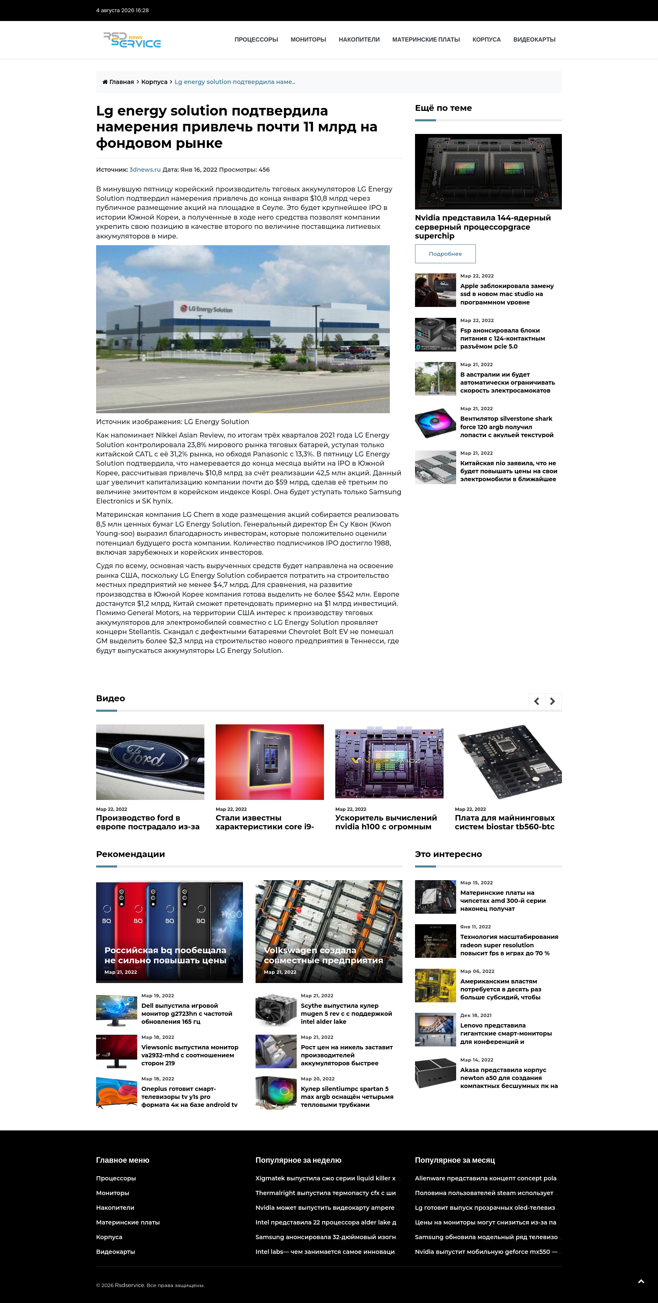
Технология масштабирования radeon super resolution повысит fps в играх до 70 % (509, 945)
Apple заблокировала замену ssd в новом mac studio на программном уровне (507, 294)
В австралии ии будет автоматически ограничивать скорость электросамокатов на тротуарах (507, 387)
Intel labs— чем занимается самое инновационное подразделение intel (368, 1252)
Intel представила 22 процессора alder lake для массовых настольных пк (370, 1222)
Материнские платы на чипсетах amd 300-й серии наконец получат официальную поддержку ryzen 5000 (503, 909)
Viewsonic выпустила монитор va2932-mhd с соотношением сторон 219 (189, 1055)
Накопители (359, 39)
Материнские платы (426, 39)
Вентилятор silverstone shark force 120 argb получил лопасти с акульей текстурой (507, 426)
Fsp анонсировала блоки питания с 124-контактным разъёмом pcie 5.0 (502, 338)
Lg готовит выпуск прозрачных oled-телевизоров (492, 1207)
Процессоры (256, 39)
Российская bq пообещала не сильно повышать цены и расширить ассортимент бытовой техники (165, 965)
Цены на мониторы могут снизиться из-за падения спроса (507, 1222)
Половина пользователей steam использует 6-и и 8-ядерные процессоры (531, 1193)
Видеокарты (535, 39)
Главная (118, 82)
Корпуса (487, 39)
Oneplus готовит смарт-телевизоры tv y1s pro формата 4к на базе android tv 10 (189, 1101)
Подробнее (445, 253)
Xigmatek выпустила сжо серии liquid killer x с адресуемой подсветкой (367, 1178)
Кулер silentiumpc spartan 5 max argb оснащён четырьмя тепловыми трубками (347, 1097)
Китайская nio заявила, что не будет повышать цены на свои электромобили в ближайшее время (509, 475)
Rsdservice (129, 1285)
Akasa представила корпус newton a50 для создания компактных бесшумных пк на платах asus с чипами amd (509, 1082)
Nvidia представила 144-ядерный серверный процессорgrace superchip (483, 227)
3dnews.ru (145, 169)
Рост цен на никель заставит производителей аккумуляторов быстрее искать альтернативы (347, 1059)
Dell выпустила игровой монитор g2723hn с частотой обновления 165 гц (186, 1013)
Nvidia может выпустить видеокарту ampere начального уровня (356, 1207)
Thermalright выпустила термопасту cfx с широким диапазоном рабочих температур (389, 1193)
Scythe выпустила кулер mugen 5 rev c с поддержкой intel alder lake (346, 1013)
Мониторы (308, 39)
